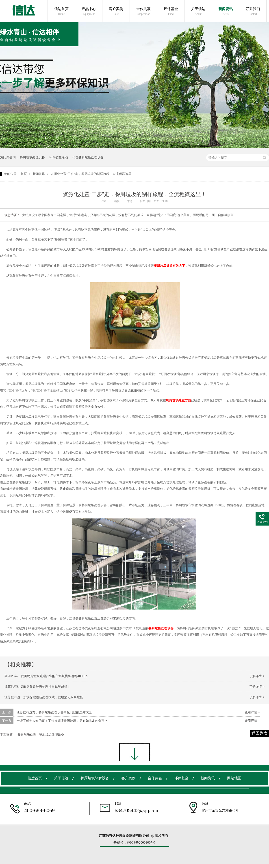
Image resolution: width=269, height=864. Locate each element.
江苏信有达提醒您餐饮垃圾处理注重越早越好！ (37, 686)
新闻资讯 (225, 11)
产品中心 (89, 11)
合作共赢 (143, 11)
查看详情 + (252, 712)
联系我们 (253, 11)
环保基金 (171, 11)
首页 (24, 174)
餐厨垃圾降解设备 (94, 778)
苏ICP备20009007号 (141, 842)
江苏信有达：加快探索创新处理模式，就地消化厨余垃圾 (43, 697)
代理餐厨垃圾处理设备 (88, 157)
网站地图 (234, 778)
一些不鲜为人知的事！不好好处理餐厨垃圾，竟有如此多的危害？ (62, 721)
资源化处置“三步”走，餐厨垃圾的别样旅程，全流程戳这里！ (92, 174)
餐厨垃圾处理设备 (32, 157)
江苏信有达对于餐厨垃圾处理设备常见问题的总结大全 (54, 712)
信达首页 (61, 11)
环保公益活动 (58, 157)
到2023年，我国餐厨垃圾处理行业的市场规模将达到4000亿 (45, 676)
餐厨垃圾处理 (26, 734)
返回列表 (260, 733)
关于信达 (198, 11)
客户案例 (116, 11)
